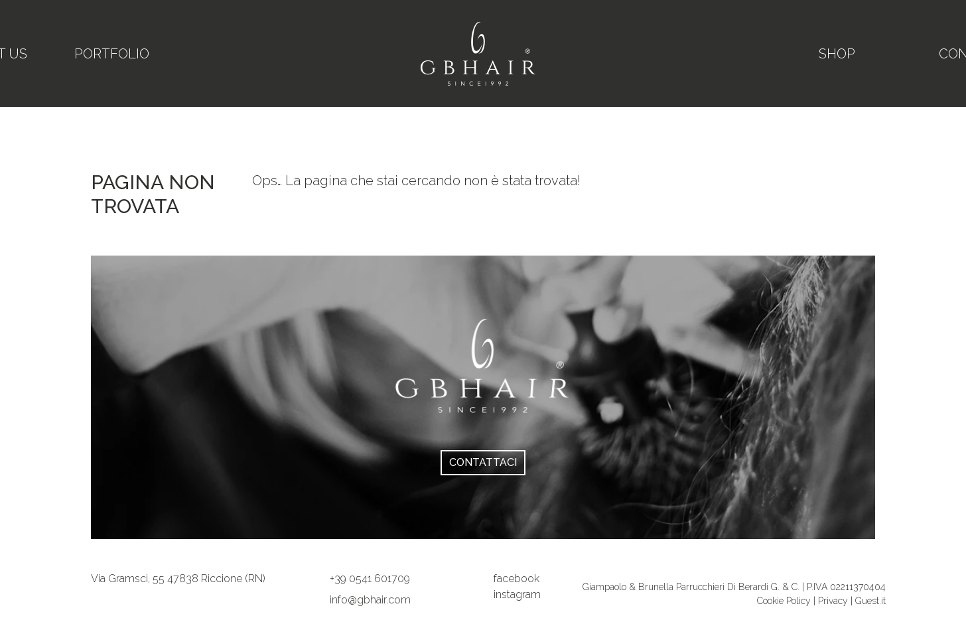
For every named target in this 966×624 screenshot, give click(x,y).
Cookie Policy (785, 600)
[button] (370, 578)
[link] (178, 578)
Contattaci (483, 462)
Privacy (833, 600)
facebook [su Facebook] (516, 578)
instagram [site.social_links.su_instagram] (517, 594)
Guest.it (870, 600)
